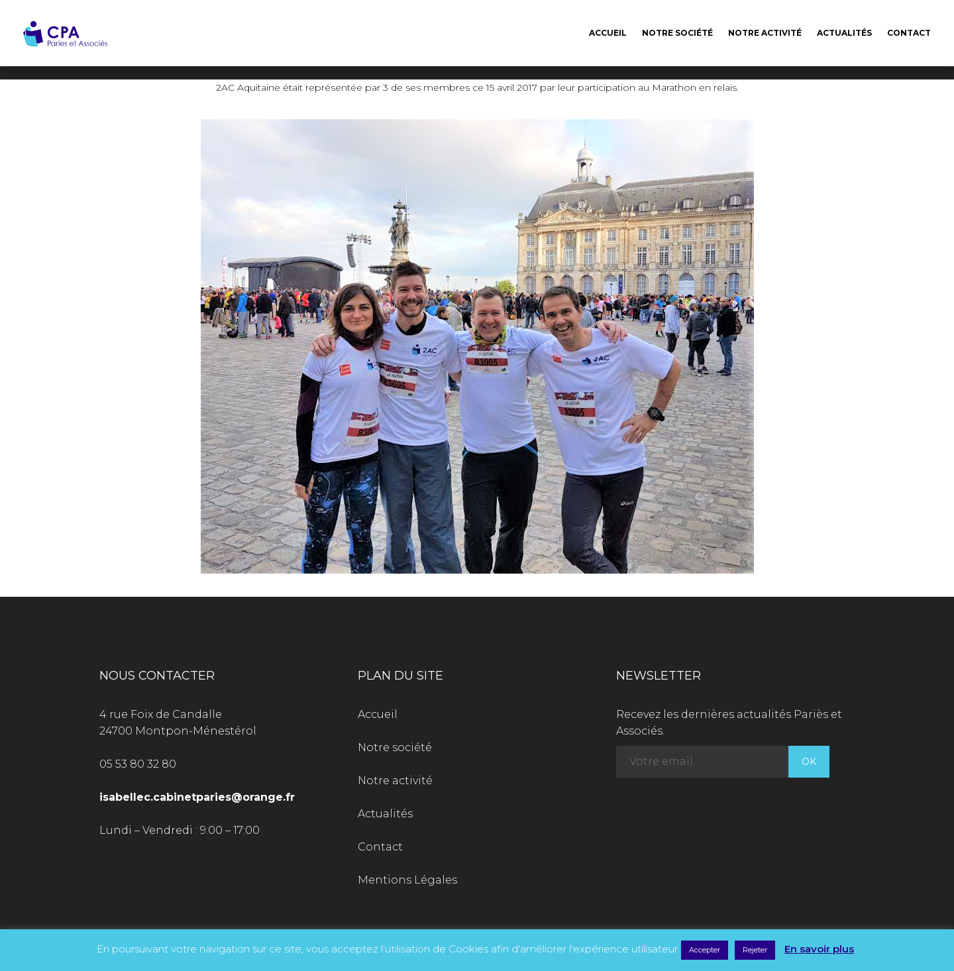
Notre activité (765, 33)
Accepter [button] (704, 949)
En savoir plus (819, 949)
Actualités (844, 33)
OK (809, 762)
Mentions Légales (407, 880)
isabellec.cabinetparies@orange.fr (197, 797)
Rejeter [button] (755, 949)
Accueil (608, 33)
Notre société (677, 33)
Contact (909, 33)
